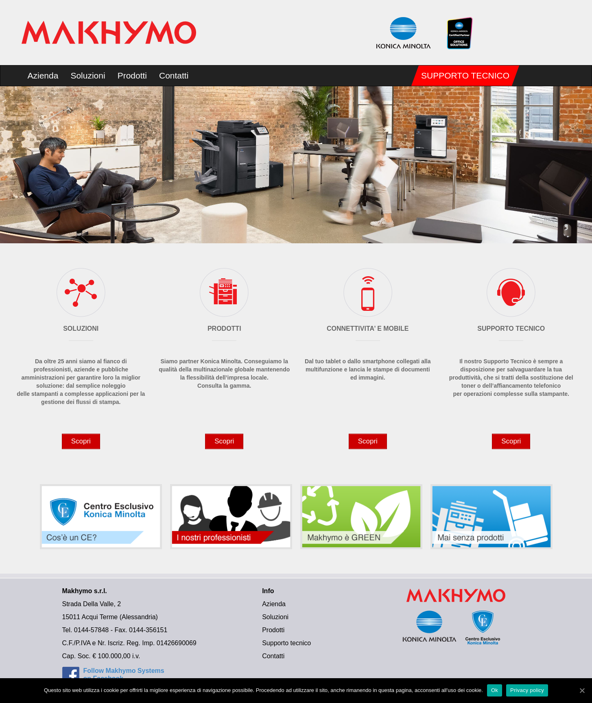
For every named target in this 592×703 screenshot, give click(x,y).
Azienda (43, 75)
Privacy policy (527, 690)
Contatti (173, 75)
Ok (494, 690)
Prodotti (132, 75)
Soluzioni (87, 75)
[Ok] (582, 690)
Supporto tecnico (465, 75)
